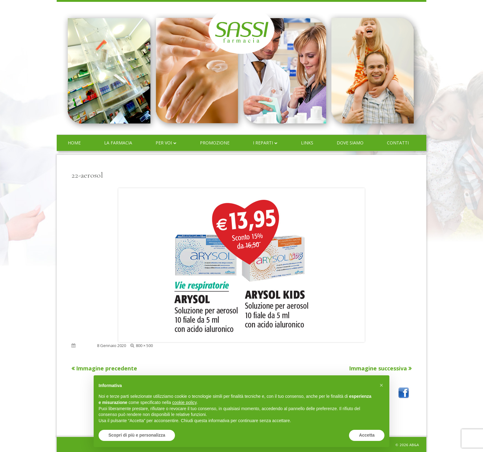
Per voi (164, 143)
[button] (381, 385)
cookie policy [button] (184, 402)
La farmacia (118, 143)
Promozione (214, 143)
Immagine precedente (106, 368)
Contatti (398, 143)
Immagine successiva (378, 368)
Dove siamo (350, 143)
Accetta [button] (367, 435)
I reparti (263, 143)
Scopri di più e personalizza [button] (136, 435)
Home (74, 143)
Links (307, 143)
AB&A (414, 445)
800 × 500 (144, 345)
